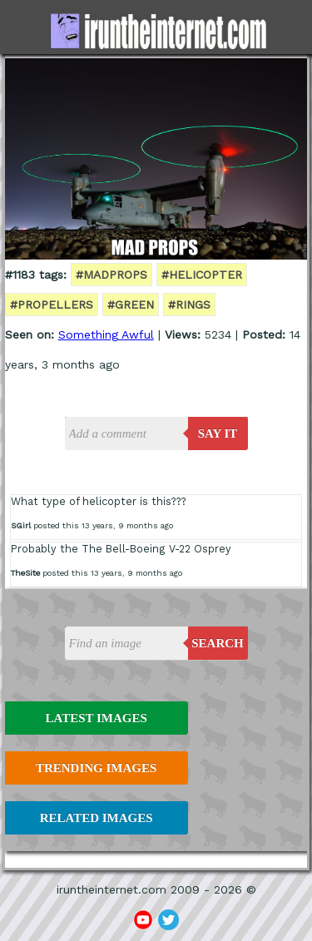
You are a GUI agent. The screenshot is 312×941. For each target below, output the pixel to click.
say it (218, 433)
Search (217, 643)
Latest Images (95, 718)
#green (130, 304)
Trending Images (96, 768)
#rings (189, 304)
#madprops (111, 274)
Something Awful (106, 334)
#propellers (51, 304)
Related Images (96, 818)
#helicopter (201, 274)
